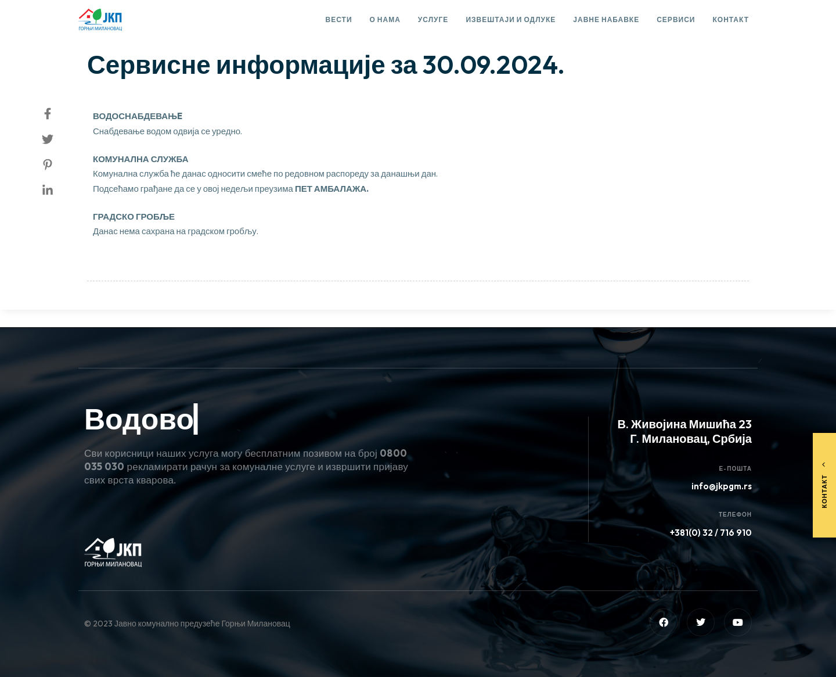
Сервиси (676, 19)
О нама (385, 19)
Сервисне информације (144, 32)
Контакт (730, 19)
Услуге (433, 19)
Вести (339, 19)
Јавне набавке (606, 19)
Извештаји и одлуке (511, 19)
